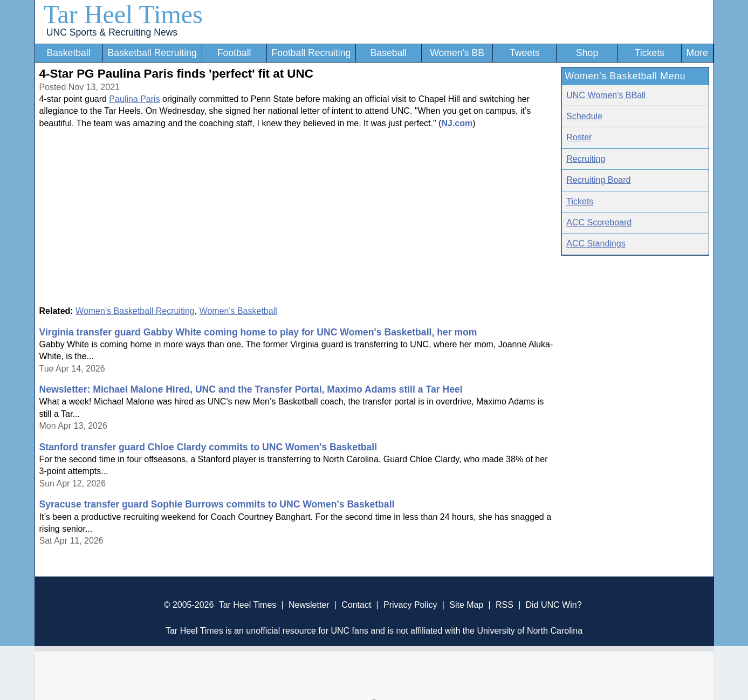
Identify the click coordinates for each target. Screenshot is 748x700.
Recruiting (585, 158)
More (697, 52)
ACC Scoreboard (599, 222)
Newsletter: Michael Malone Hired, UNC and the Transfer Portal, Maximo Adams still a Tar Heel (251, 389)
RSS (504, 604)
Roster (579, 137)
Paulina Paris (134, 99)
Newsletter (309, 604)
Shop (587, 52)
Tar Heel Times (123, 14)
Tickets (649, 52)
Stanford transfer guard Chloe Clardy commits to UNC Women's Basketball (208, 447)
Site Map (466, 604)
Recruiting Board (598, 179)
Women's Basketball (238, 310)
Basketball (68, 52)
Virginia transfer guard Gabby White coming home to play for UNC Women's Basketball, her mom (258, 332)
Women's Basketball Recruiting (135, 310)
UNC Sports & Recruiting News (111, 32)
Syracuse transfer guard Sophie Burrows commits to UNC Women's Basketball (217, 504)
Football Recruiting (311, 52)
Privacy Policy (410, 604)
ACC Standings (595, 243)
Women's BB (457, 52)
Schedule (584, 116)
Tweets (525, 52)
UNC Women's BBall (606, 95)
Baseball (388, 52)
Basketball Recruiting (151, 52)
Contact (356, 604)
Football (234, 52)
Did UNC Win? (554, 604)
